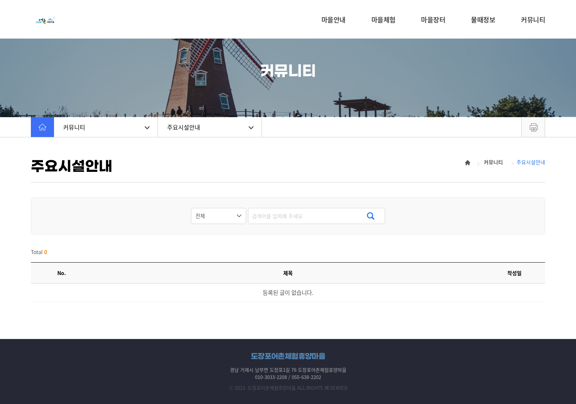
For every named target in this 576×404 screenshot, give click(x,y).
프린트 (533, 127)
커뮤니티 (106, 127)
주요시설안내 (210, 127)
